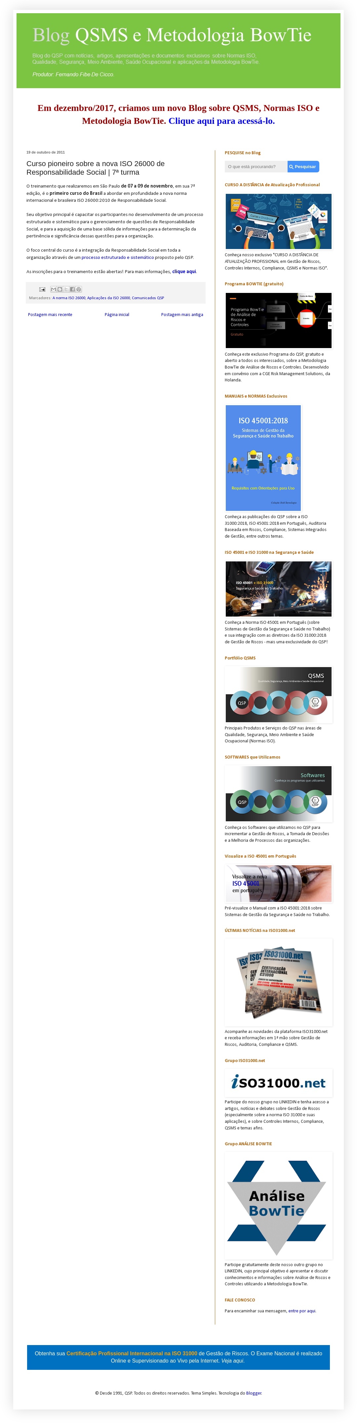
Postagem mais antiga (182, 314)
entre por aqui (302, 1311)
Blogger (253, 1393)
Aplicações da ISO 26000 (108, 298)
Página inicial (117, 314)
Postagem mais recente (50, 314)
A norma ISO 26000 (69, 298)
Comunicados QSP (148, 298)
